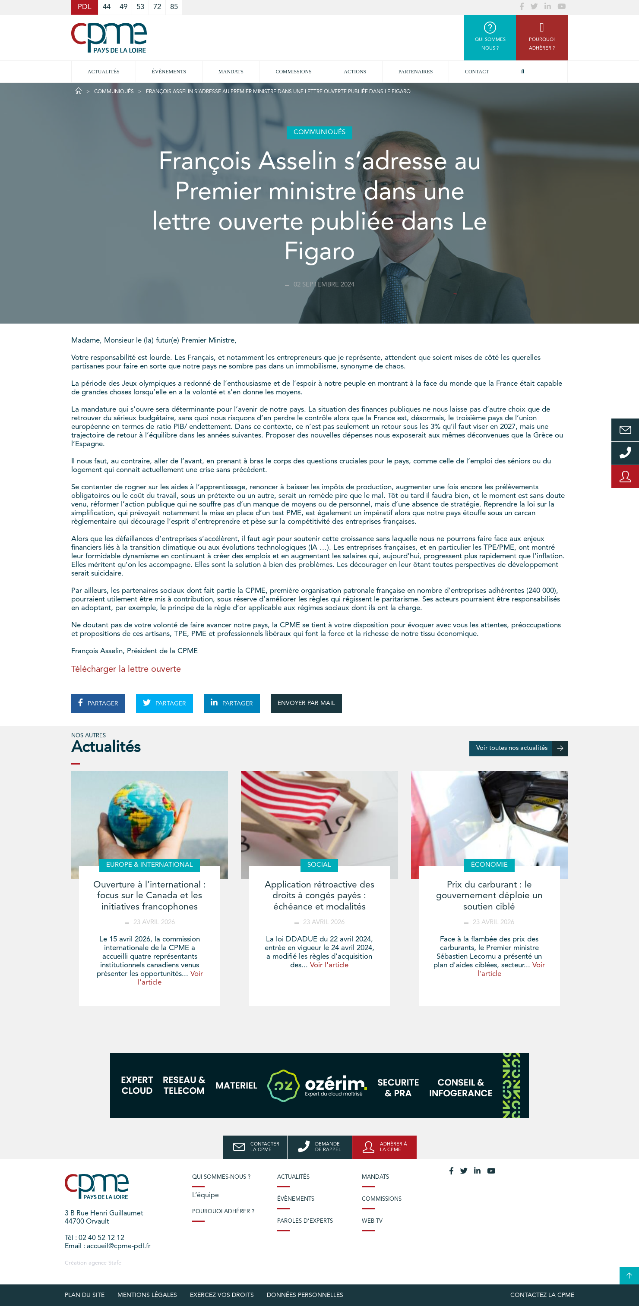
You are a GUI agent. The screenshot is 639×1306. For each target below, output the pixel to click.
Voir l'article (329, 965)
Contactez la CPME (542, 1295)
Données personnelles (305, 1295)
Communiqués (114, 91)
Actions (355, 72)
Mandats (231, 72)
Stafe (114, 1263)
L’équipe (205, 1195)
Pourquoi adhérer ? (223, 1212)
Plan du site (84, 1295)
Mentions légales (147, 1295)
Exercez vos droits (222, 1295)
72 (157, 7)
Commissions (382, 1199)
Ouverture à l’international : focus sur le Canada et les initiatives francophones (149, 896)
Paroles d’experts (305, 1221)
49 (123, 7)
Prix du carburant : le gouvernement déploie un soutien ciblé (489, 896)
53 (140, 7)
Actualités (104, 72)
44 (107, 7)
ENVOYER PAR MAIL (306, 703)
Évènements (169, 72)
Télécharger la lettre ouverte (126, 669)
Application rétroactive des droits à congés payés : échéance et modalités (319, 896)
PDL (85, 7)
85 (174, 7)
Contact (477, 72)
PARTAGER (98, 703)
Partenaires (416, 72)
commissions (293, 72)
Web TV (372, 1221)
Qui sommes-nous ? (221, 1177)
